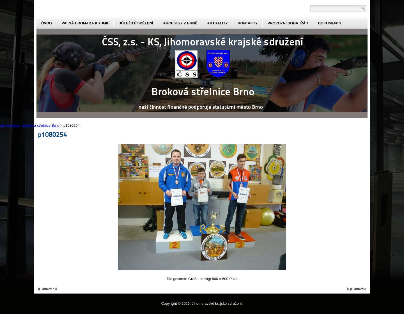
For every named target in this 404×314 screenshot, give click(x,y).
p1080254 (52, 134)
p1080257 (46, 289)
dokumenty (329, 23)
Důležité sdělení (135, 23)
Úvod (46, 23)
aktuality (217, 23)
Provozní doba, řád (287, 23)
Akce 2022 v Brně (180, 23)
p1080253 (358, 289)
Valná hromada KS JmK (85, 23)
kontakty (248, 23)
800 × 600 (220, 279)
